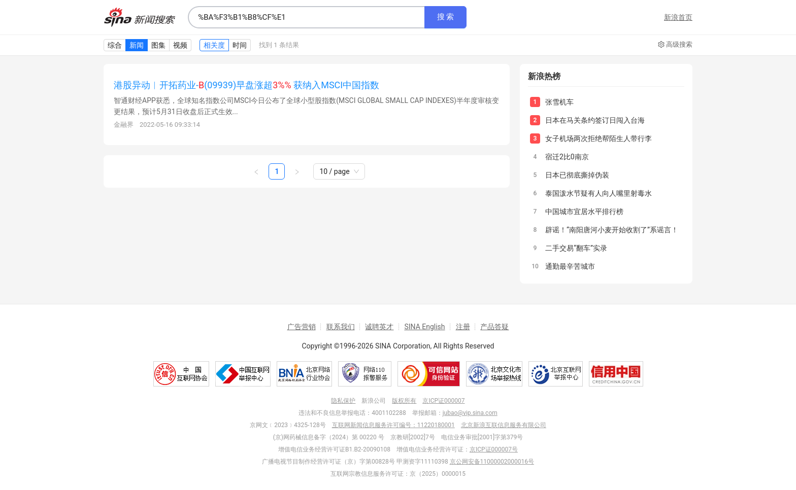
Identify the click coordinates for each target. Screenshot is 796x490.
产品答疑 (494, 327)
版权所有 (404, 400)
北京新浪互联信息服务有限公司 (503, 425)
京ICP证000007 (443, 400)
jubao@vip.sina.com (470, 412)
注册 (463, 327)
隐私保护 (343, 400)
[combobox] (306, 17)
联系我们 (340, 327)
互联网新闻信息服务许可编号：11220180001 (393, 425)
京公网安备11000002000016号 (492, 461)
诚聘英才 (379, 327)
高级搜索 (675, 44)
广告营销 (301, 327)
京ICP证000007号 (494, 449)
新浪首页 (678, 17)
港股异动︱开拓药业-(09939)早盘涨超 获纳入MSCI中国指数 (246, 85)
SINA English (424, 327)
